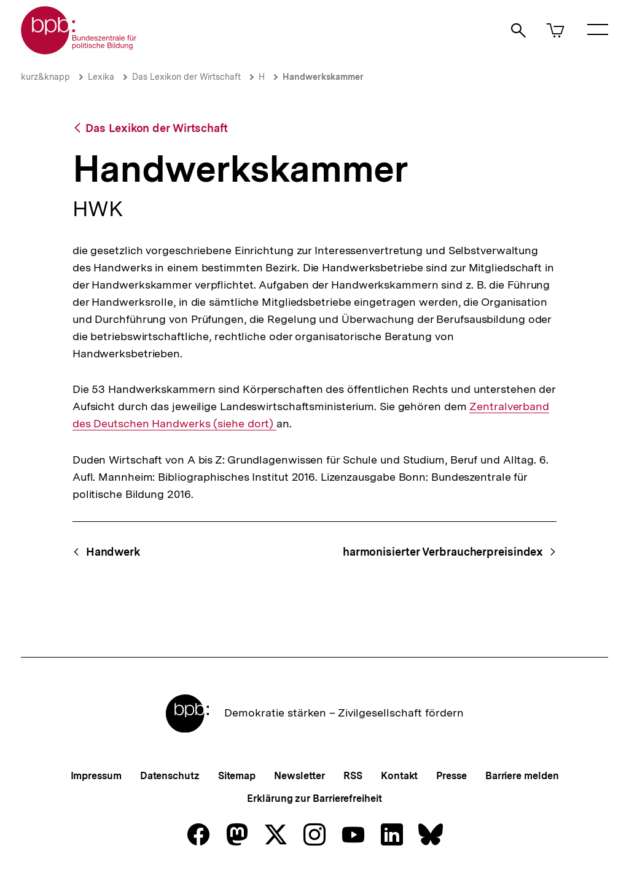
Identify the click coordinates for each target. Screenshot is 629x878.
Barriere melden (522, 776)
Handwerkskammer (323, 77)
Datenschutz (170, 776)
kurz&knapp (45, 77)
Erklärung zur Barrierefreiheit (314, 798)
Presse (451, 776)
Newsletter (299, 776)
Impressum (96, 776)
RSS (352, 776)
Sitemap (237, 776)
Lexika (101, 77)
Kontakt (399, 776)
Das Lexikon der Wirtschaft (186, 77)
